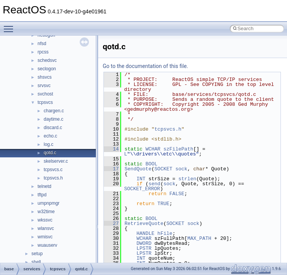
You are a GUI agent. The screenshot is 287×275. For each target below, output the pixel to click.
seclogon (47, 68)
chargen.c (54, 110)
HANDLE (145, 233)
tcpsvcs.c (53, 169)
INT (140, 178)
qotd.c (50, 152)
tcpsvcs (45, 102)
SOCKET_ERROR (142, 188)
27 (111, 223)
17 (111, 168)
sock (181, 168)
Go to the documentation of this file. (145, 66)
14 (111, 149)
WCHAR (153, 149)
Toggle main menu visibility (10, 25)
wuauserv (47, 245)
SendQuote (138, 168)
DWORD (143, 243)
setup (37, 253)
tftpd (42, 194)
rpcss (43, 52)
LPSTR (143, 248)
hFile (164, 233)
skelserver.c (56, 161)
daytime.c (53, 119)
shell (36, 262)
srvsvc (44, 85)
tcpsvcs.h (53, 178)
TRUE (163, 203)
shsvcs (45, 77)
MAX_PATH (199, 238)
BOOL (151, 163)
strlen (187, 178)
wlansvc (46, 228)
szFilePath (178, 149)
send (154, 183)
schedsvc (47, 60)
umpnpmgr (48, 203)
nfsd (42, 43)
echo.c (50, 136)
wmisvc (45, 236)
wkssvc (45, 220)
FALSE (176, 193)
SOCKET (163, 168)
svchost (45, 94)
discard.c (53, 127)
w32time (46, 211)
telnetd (44, 186)
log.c (48, 144)
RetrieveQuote (144, 223)
